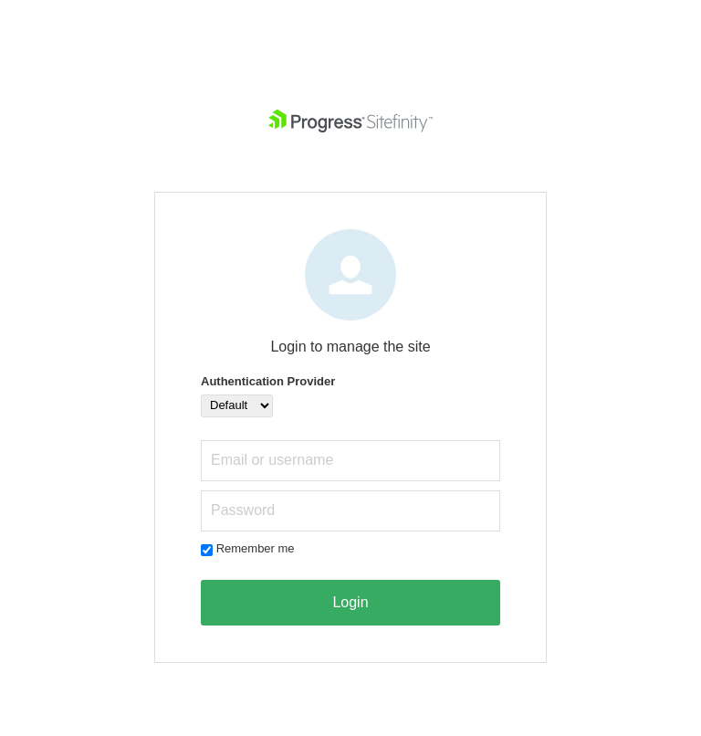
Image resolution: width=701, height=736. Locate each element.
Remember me (255, 548)
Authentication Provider (268, 381)
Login (350, 602)
